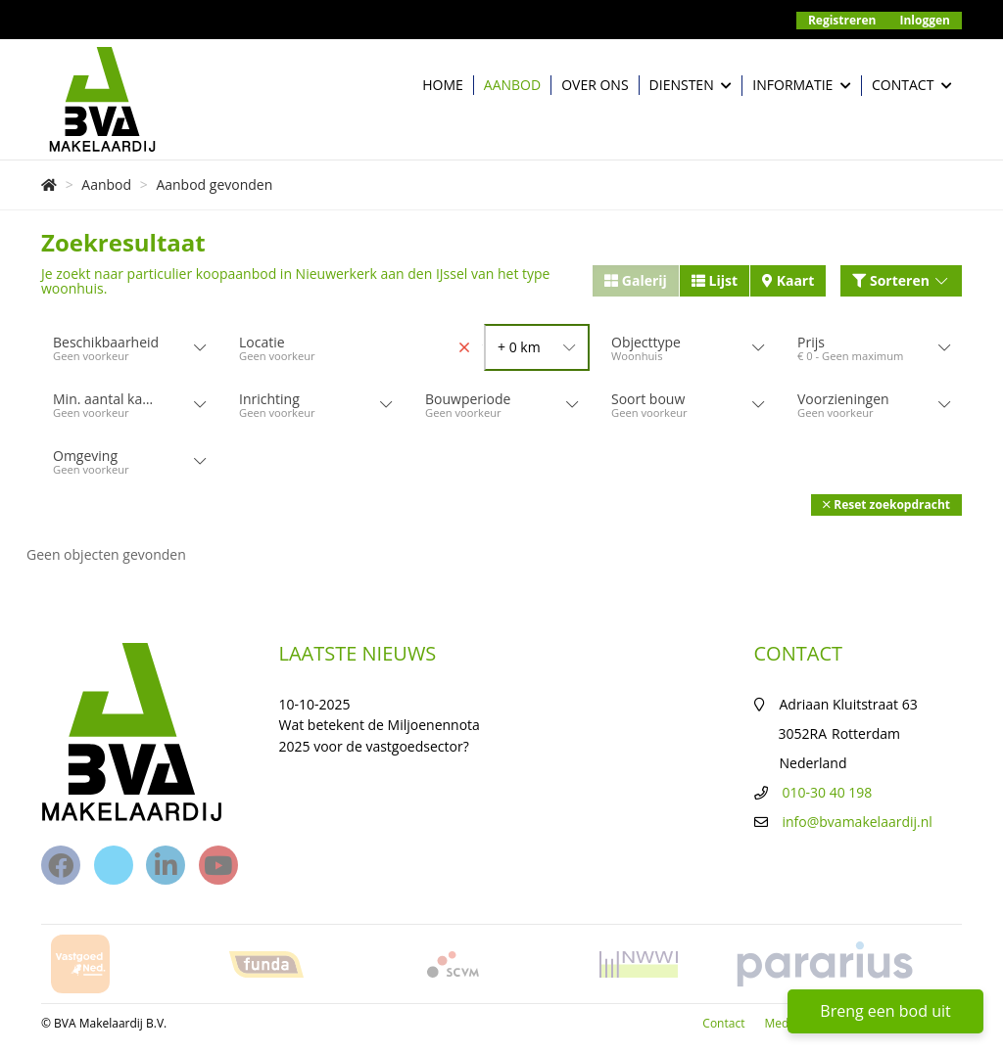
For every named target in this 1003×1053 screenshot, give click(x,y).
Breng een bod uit (885, 1011)
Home (442, 84)
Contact (912, 85)
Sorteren (901, 280)
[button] (886, 504)
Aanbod (512, 84)
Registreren (842, 20)
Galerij (635, 280)
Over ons (594, 84)
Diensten (691, 85)
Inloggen (925, 20)
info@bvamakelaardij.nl (857, 821)
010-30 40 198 (828, 792)
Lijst (715, 280)
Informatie (801, 85)
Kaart (788, 280)
